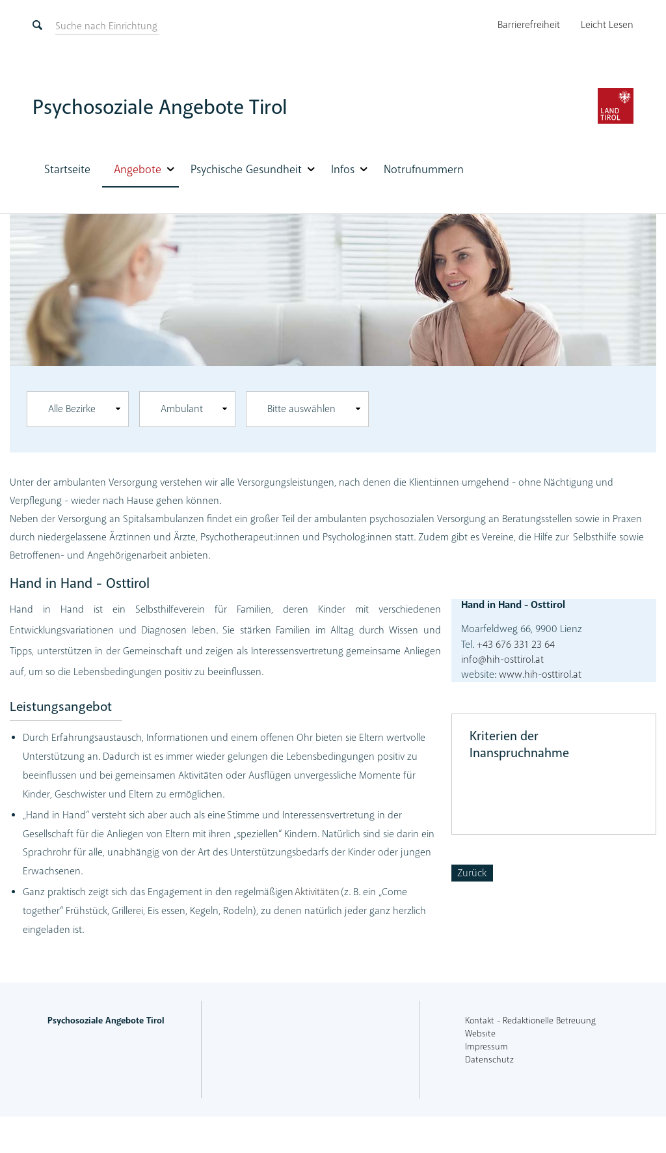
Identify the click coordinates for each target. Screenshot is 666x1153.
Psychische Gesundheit (246, 169)
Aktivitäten (317, 891)
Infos (342, 169)
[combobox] (78, 409)
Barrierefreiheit (529, 24)
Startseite (67, 169)
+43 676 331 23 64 (514, 644)
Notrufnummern (424, 169)
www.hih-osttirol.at (540, 674)
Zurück (471, 873)
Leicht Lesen (607, 24)
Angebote (137, 169)
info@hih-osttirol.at (502, 659)
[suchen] (106, 26)
